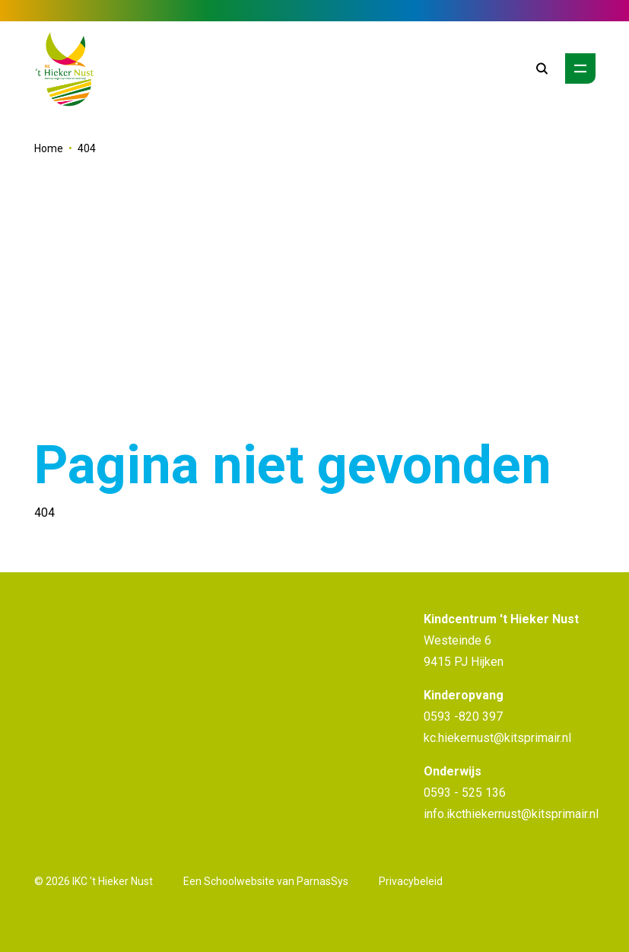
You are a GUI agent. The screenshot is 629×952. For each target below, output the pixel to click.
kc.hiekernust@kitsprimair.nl (497, 738)
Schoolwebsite (239, 881)
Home (48, 148)
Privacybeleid (411, 881)
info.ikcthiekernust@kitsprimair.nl (511, 814)
